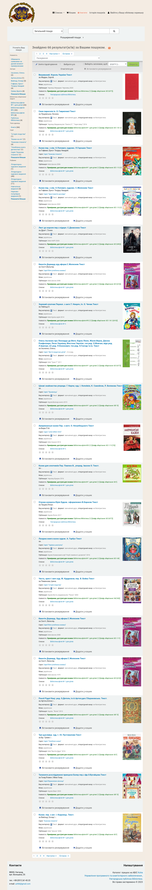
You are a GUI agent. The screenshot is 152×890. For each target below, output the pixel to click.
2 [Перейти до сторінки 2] (39, 54)
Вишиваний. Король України (55, 75)
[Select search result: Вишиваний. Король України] (34, 75)
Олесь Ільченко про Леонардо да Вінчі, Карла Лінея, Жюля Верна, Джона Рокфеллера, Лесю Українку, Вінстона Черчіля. (75, 343)
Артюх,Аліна (16, 78)
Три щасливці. (60, 735)
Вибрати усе (69, 64)
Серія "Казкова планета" (17, 153)
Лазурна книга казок (60, 539)
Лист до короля (62, 228)
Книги (13, 127)
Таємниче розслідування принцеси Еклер (72, 775)
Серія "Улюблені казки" (52, 741)
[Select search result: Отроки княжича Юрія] (34, 502)
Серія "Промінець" (50, 392)
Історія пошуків (97, 12)
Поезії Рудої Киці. (73, 698)
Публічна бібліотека (15, 119)
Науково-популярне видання (15, 193)
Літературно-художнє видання (18, 173)
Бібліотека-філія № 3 (58, 324)
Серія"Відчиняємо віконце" (54, 781)
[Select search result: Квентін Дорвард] (34, 264)
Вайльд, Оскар (17, 81)
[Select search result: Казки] (34, 148)
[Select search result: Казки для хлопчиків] (34, 465)
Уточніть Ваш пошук (19, 49)
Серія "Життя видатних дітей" (55, 352)
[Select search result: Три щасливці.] (34, 735)
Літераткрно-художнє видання (18, 165)
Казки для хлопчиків (69, 466)
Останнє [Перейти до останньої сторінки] (68, 54)
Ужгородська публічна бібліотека (63, 95)
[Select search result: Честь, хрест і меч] (34, 578)
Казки (65, 148)
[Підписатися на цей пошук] (109, 47)
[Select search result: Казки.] (34, 814)
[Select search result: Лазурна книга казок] (34, 538)
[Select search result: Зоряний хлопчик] (34, 304)
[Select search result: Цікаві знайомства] (34, 385)
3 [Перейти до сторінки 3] (43, 54)
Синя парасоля (57, 111)
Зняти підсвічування (46, 64)
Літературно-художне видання (18, 180)
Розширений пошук (72, 37)
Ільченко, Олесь (17, 73)
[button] (71, 12)
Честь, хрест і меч (66, 578)
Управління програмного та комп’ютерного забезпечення (113, 875)
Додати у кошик (82, 104)
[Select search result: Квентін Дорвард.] (34, 618)
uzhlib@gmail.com (22, 884)
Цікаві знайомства (80, 386)
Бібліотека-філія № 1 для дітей (17, 104)
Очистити (82, 13)
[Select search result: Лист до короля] (34, 227)
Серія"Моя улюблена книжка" (55, 270)
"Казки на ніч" (17, 139)
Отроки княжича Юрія (68, 502)
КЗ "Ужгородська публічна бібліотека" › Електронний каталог (23, 12)
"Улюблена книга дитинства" (18, 148)
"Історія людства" (18, 134)
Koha (140, 872)
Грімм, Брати (16, 91)
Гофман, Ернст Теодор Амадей (17, 85)
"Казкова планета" (18, 142)
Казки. (56, 815)
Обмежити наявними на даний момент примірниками (17, 62)
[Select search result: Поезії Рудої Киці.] (34, 698)
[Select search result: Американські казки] (34, 425)
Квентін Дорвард (62, 264)
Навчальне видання (15, 187)
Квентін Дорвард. (62, 618)
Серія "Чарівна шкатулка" (53, 545)
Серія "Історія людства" (52, 585)
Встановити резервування (54, 104)
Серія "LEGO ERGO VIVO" (53, 432)
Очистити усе (67, 69)
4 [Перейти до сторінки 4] (46, 54)
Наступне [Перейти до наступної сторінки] (54, 54)
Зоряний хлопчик (68, 304)
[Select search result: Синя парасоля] (34, 111)
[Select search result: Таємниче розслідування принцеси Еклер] (34, 774)
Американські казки (66, 426)
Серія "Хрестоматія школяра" (54, 194)
